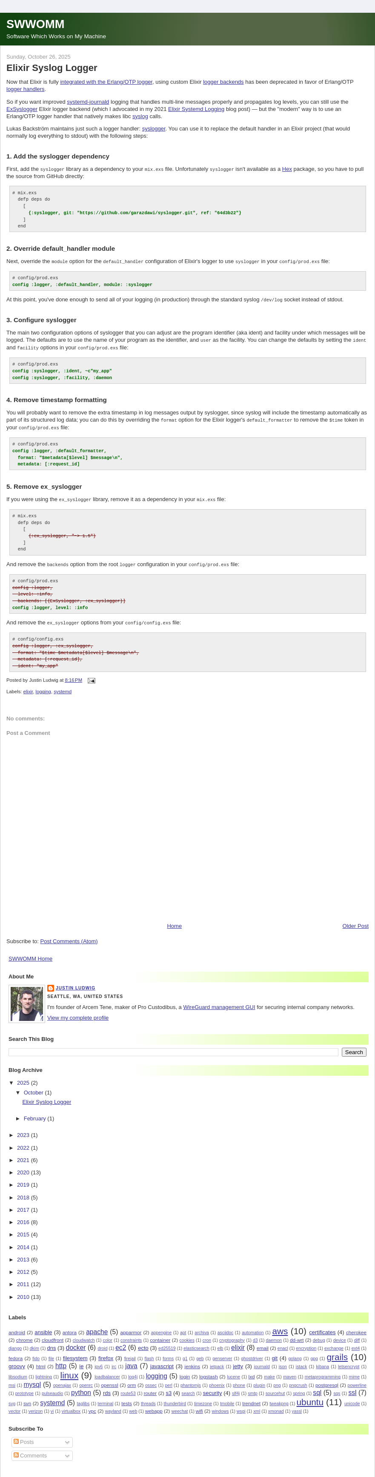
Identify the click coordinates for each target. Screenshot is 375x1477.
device (339, 1334)
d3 (255, 1334)
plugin (259, 1380)
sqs (336, 1388)
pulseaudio (52, 1388)
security (212, 1388)
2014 (24, 1242)
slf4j (236, 1388)
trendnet (251, 1398)
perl (168, 1380)
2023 (24, 1130)
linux (69, 1370)
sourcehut (275, 1388)
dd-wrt (296, 1334)
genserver (222, 1353)
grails (337, 1351)
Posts (24, 1437)
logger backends (223, 82)
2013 (24, 1254)
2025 (24, 1077)
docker (76, 1342)
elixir (28, 686)
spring (299, 1388)
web (133, 1406)
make (269, 1371)
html (41, 1361)
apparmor (130, 1327)
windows (220, 1406)
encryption (306, 1343)
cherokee (356, 1327)
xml (256, 1406)
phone (239, 1380)
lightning (43, 1371)
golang (294, 1353)
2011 (24, 1279)
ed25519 (166, 1343)
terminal (105, 1398)
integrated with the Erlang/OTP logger (106, 82)
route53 (128, 1388)
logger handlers (25, 89)
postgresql (326, 1380)
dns (51, 1342)
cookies (187, 1334)
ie (81, 1361)
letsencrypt (348, 1361)
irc (114, 1361)
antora (70, 1327)
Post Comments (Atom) (69, 936)
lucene (233, 1371)
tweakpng (278, 1398)
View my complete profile (78, 1012)
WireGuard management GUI (219, 1002)
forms (168, 1353)
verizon (36, 1406)
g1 (185, 1353)
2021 (24, 1154)
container (160, 1334)
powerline (356, 1380)
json (283, 1361)
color (108, 1334)
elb (220, 1343)
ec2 (120, 1342)
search (188, 1388)
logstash (208, 1371)
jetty (238, 1361)
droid (102, 1343)
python (81, 1387)
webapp (154, 1406)
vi (52, 1406)
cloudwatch (84, 1334)
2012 (24, 1267)
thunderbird (174, 1398)
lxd (252, 1371)
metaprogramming (323, 1371)
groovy (17, 1361)
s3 (169, 1388)
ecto (143, 1342)
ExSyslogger (21, 109)
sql (317, 1387)
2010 (24, 1291)
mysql (32, 1379)
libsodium (18, 1371)
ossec (151, 1380)
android (17, 1327)
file (51, 1353)
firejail (130, 1353)
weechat (180, 1406)
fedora (16, 1352)
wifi (199, 1406)
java (131, 1360)
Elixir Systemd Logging (196, 109)
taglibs (83, 1398)
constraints (131, 1334)
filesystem (75, 1352)
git (275, 1352)
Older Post (356, 921)
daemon (274, 1334)
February (36, 1113)
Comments (30, 1450)
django (15, 1343)
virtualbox (71, 1406)
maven (289, 1371)
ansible (43, 1327)
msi (12, 1380)
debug (319, 1334)
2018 (24, 1192)
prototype (24, 1388)
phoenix (216, 1380)
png (277, 1380)
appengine (161, 1327)
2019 (24, 1179)
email (263, 1342)
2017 (24, 1204)
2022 (24, 1142)
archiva (202, 1327)
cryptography (232, 1334)
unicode (352, 1398)
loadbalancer (107, 1371)
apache (97, 1326)
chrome (24, 1334)
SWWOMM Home (30, 953)
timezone (203, 1398)
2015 (24, 1229)
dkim (34, 1343)
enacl (283, 1343)
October (34, 1087)
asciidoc (226, 1327)
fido (36, 1353)
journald (262, 1361)
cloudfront (52, 1334)
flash (149, 1353)
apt (183, 1327)
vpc (92, 1406)
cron (207, 1334)
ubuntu (310, 1397)
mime (354, 1371)
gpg (314, 1353)
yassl (297, 1406)
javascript (162, 1361)
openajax (62, 1380)
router (150, 1388)
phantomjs (190, 1380)
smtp (253, 1388)
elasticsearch (196, 1343)
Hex (287, 169)
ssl (352, 1387)
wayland (113, 1406)
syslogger (154, 128)
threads (148, 1398)
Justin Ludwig (75, 983)
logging (43, 686)
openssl (109, 1380)
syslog (140, 116)
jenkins (192, 1361)
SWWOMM (35, 24)
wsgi (241, 1406)
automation (252, 1327)
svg (12, 1398)
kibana (322, 1361)
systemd (63, 686)
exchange (334, 1343)
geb (199, 1353)
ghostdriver (252, 1353)
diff (357, 1334)
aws (280, 1325)
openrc (86, 1380)
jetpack (217, 1361)
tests (126, 1398)
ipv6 (98, 1361)
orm (131, 1380)
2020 (24, 1167)
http (60, 1360)
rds (107, 1388)
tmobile (227, 1398)
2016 (24, 1217)
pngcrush (298, 1380)
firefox (105, 1352)
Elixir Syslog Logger (51, 67)
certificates (322, 1327)
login (185, 1371)
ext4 (356, 1343)
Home (174, 921)
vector (14, 1406)
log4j (132, 1371)
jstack (301, 1361)
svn (27, 1398)
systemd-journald (88, 102)
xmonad (276, 1406)
